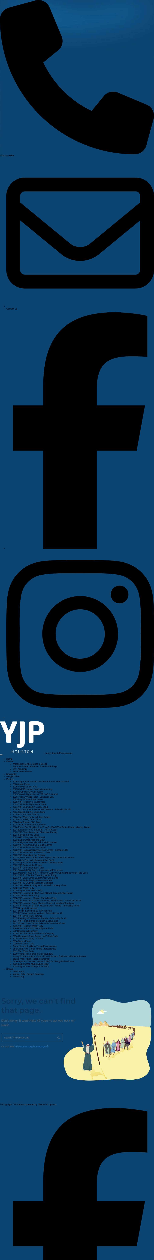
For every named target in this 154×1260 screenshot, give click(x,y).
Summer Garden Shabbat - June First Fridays (35, 766)
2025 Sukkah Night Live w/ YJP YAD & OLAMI (35, 794)
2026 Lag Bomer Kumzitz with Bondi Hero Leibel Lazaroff (41, 781)
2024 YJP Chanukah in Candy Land (30, 807)
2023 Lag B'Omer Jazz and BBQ (29, 840)
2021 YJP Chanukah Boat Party (28, 867)
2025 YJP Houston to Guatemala (29, 802)
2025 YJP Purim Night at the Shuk (29, 804)
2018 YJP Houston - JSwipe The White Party (35, 898)
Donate (9, 969)
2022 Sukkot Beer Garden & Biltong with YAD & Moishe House (43, 857)
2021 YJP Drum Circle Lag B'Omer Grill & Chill (35, 878)
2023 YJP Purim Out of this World (29, 847)
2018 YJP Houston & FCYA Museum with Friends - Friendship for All (46, 905)
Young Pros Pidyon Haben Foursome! (31, 959)
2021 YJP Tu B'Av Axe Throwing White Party (34, 875)
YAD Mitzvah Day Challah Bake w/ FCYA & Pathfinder (39, 923)
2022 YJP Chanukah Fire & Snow (29, 855)
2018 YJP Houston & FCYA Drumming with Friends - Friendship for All (47, 900)
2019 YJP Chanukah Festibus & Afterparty (33, 933)
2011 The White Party (23, 951)
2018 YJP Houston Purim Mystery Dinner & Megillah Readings (43, 903)
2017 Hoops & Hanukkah (25, 908)
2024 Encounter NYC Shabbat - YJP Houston (35, 829)
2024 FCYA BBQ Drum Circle (27, 819)
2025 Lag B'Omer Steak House (28, 799)
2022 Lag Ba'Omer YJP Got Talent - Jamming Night (38, 862)
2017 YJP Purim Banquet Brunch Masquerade (35, 921)
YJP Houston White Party (25, 931)
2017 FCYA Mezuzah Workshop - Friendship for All (37, 913)
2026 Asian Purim (21, 784)
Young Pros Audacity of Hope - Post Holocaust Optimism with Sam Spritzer (49, 956)
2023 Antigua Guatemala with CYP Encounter (35, 842)
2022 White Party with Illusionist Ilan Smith (33, 860)
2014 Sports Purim (22, 941)
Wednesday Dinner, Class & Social (30, 764)
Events (9, 761)
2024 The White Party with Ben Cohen (31, 817)
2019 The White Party (23, 888)
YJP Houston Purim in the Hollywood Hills (33, 928)
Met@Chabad (13, 776)
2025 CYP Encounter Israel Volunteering (32, 789)
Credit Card (18, 971)
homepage (31, 1046)
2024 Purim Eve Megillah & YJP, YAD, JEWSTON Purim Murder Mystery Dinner (52, 827)
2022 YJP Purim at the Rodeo (27, 865)
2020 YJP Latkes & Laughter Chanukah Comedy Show (39, 885)
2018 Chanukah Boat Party (26, 895)
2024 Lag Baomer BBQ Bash (27, 822)
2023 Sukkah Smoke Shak (26, 835)
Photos (9, 779)
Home (9, 759)
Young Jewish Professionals (58, 753)
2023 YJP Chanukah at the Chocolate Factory (35, 832)
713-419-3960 (77, 154)
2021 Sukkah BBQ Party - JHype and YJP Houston (38, 870)
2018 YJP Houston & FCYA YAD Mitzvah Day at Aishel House (43, 893)
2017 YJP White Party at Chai (27, 916)
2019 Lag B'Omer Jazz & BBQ (27, 890)
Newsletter (11, 774)
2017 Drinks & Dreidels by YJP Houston (32, 910)
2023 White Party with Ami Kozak (29, 837)
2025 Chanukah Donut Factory (28, 791)
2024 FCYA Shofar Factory (26, 814)
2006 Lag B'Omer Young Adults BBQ (31, 964)
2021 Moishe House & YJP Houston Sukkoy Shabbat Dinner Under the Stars (50, 872)
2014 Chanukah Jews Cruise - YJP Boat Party (35, 936)
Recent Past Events (22, 771)
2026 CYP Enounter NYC (25, 786)
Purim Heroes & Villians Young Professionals (35, 946)
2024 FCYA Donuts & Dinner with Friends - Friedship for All (41, 809)
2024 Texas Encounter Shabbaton (29, 824)
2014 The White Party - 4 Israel (28, 938)
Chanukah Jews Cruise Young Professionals (34, 948)
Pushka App (18, 976)
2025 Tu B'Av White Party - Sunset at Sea (33, 797)
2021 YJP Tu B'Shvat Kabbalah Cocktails (33, 883)
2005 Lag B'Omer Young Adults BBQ (31, 966)
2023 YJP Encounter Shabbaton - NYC (32, 852)
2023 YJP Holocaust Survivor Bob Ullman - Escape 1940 (40, 850)
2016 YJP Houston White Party (28, 926)
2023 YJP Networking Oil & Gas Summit (32, 845)
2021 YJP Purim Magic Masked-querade (32, 880)
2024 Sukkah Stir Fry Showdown (29, 812)
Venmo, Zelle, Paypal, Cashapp (28, 974)
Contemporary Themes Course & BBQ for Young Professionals (43, 961)
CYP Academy (20, 769)
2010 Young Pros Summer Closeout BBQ (33, 954)
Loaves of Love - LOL (23, 943)
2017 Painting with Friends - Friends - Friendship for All (39, 918)
